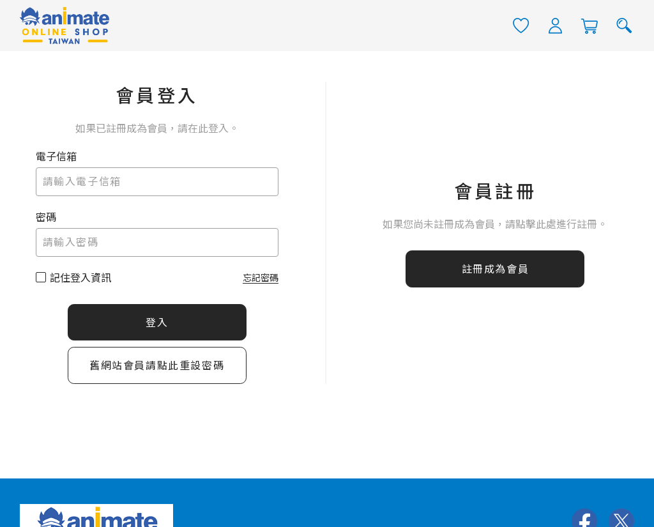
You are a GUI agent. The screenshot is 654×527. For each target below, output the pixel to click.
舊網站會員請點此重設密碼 (156, 366)
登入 (157, 322)
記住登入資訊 (80, 277)
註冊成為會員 (495, 269)
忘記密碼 (260, 277)
